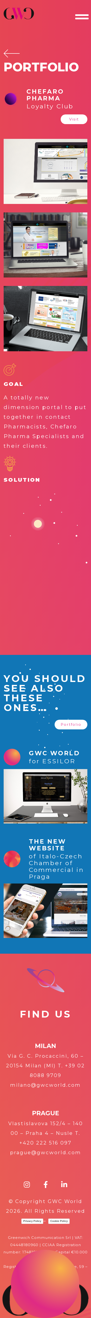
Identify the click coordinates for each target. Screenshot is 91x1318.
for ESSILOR (52, 761)
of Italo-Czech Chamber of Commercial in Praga (56, 866)
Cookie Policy (59, 1221)
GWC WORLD (54, 753)
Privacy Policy (32, 1221)
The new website (47, 845)
